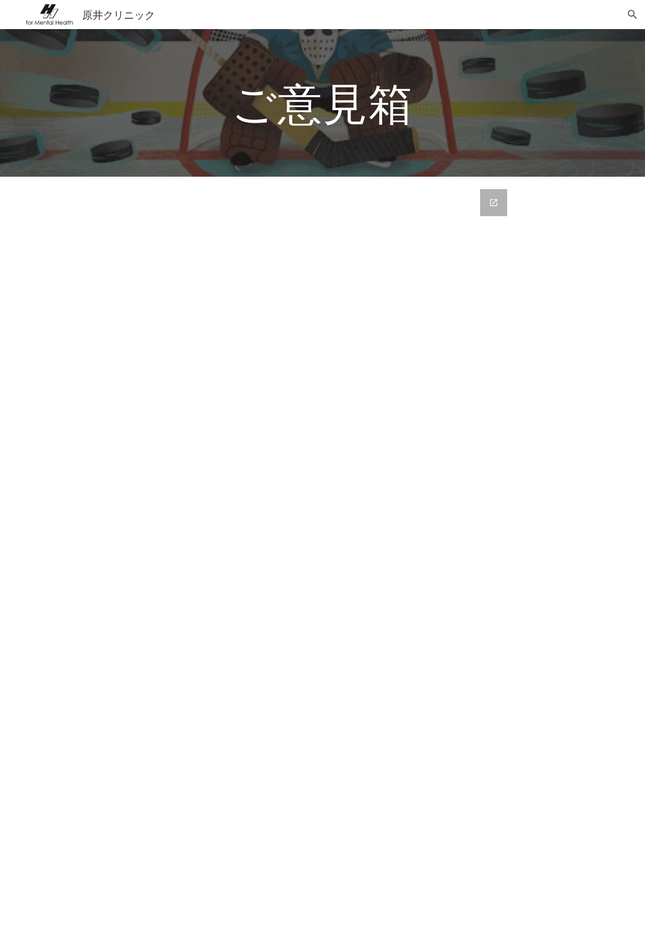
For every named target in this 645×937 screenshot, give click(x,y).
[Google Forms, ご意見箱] (347, 557)
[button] (632, 14)
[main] (322, 102)
